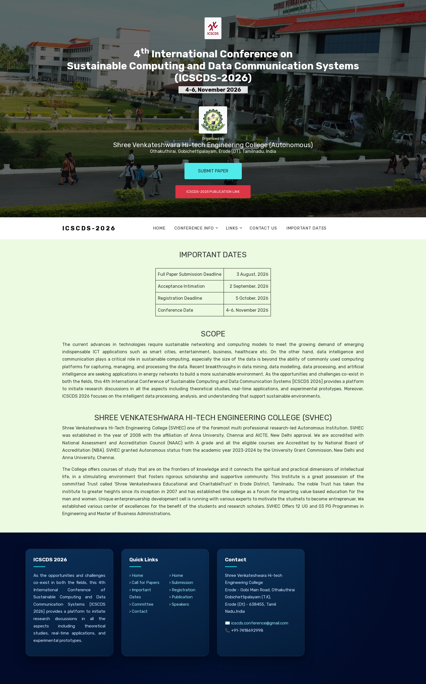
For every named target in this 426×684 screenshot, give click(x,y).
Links (232, 228)
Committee (143, 604)
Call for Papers (146, 582)
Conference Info (194, 228)
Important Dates (306, 228)
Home (159, 228)
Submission (182, 582)
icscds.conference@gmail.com (260, 623)
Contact (140, 611)
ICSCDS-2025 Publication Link (213, 192)
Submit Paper (213, 171)
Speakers (180, 604)
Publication (182, 597)
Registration (183, 589)
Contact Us (263, 228)
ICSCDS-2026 (89, 228)
